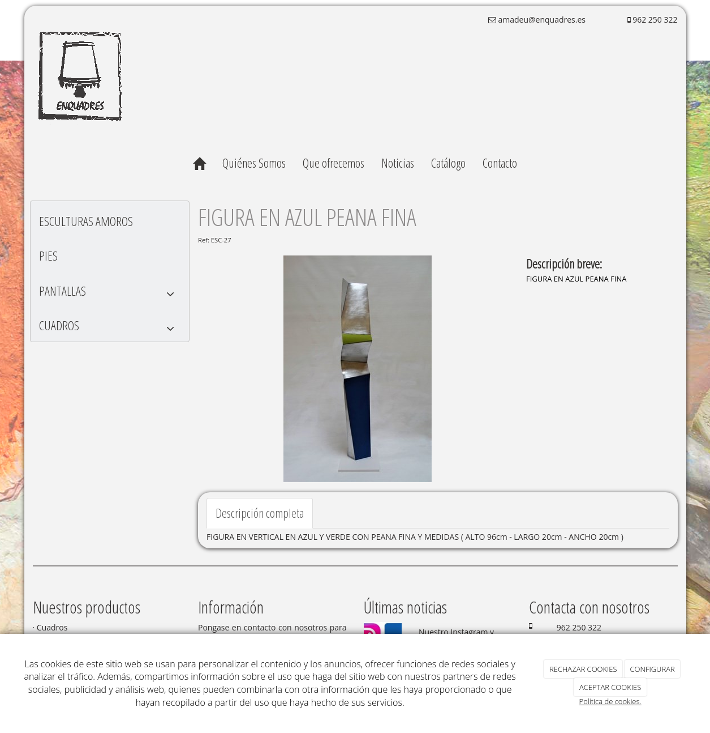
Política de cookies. (610, 701)
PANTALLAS (110, 293)
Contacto (500, 162)
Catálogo (448, 162)
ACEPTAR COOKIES (610, 687)
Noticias (397, 162)
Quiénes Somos (254, 162)
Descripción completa (260, 512)
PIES (48, 255)
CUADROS (110, 328)
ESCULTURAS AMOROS (86, 220)
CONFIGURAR (652, 669)
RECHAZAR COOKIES (583, 669)
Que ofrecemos (333, 162)
